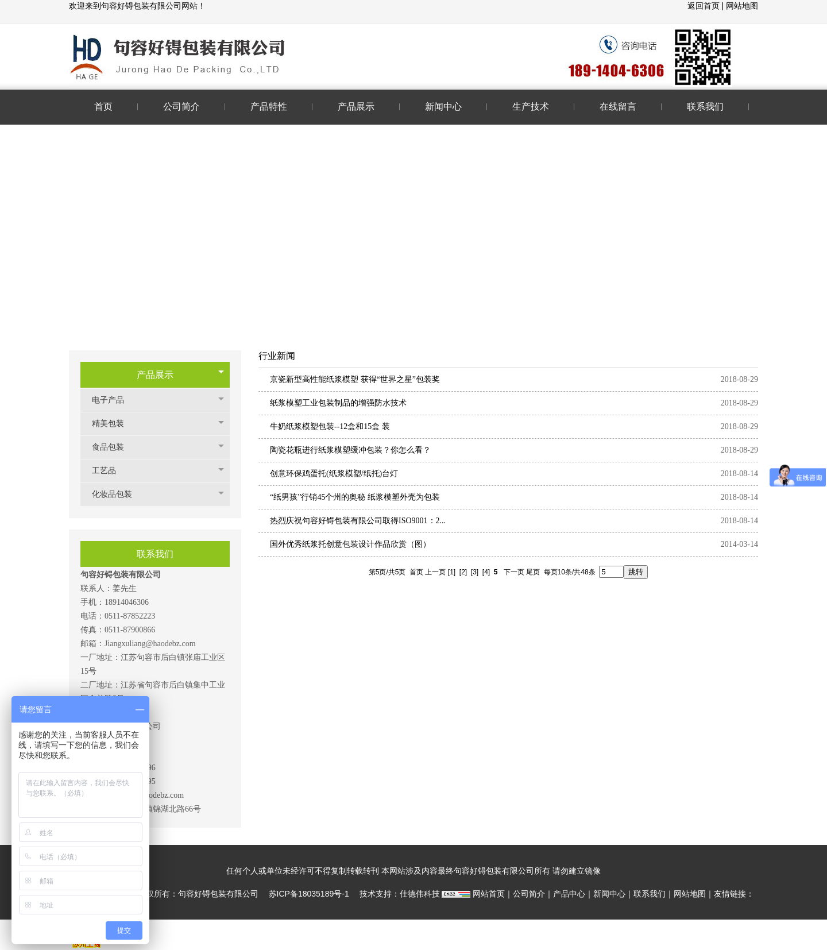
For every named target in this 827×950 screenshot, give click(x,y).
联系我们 (649, 893)
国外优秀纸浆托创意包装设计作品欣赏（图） (350, 544)
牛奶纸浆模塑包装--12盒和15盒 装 (330, 426)
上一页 (435, 572)
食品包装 (114, 447)
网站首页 (489, 893)
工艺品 (109, 470)
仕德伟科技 (420, 893)
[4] (486, 572)
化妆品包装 (118, 494)
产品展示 (155, 375)
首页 (416, 572)
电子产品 (114, 400)
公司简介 (529, 893)
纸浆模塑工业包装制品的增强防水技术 (338, 403)
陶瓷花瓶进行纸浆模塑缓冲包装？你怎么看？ (350, 450)
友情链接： (734, 893)
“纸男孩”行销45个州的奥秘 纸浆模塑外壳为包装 (355, 497)
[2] (463, 572)
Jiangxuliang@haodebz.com (150, 643)
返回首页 (704, 5)
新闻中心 (609, 893)
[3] (474, 572)
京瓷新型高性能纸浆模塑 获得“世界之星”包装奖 (355, 379)
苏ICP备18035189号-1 (309, 893)
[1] (451, 572)
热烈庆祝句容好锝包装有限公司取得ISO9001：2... (358, 520)
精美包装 (114, 423)
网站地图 (742, 5)
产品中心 (569, 893)
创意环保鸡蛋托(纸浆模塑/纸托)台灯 (334, 473)
